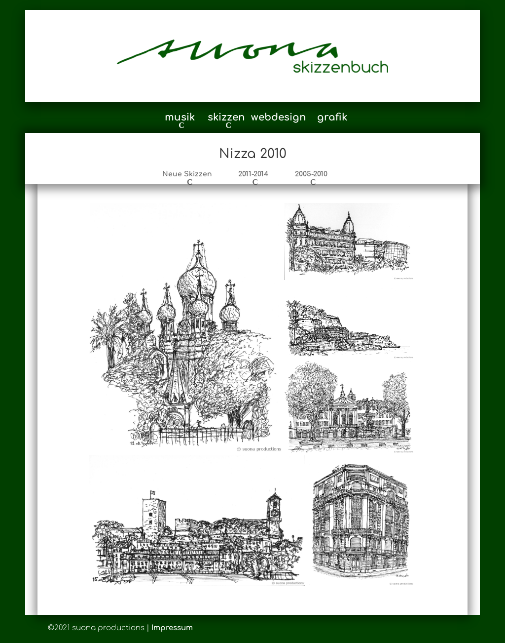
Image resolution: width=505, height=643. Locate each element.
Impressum (172, 628)
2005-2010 (311, 174)
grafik (332, 118)
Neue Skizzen (187, 174)
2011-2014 (253, 174)
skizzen (226, 118)
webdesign (278, 118)
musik (180, 118)
